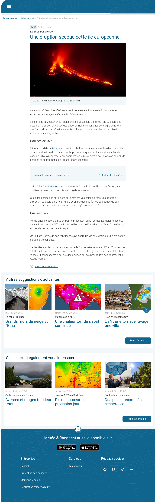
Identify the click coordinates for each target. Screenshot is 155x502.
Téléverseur (75, 466)
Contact (25, 466)
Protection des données (110, 175)
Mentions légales (30, 480)
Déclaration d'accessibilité (35, 487)
